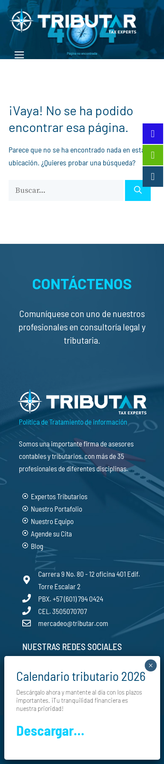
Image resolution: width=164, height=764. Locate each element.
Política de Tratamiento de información (73, 421)
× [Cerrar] (150, 665)
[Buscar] (138, 190)
